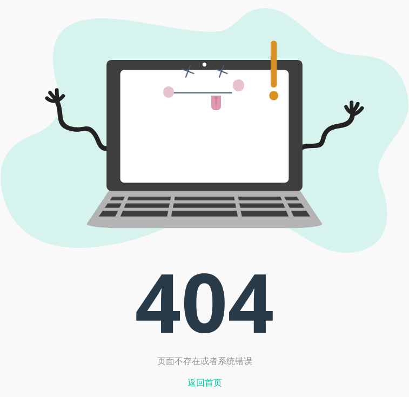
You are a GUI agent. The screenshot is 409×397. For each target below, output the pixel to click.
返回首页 (204, 382)
